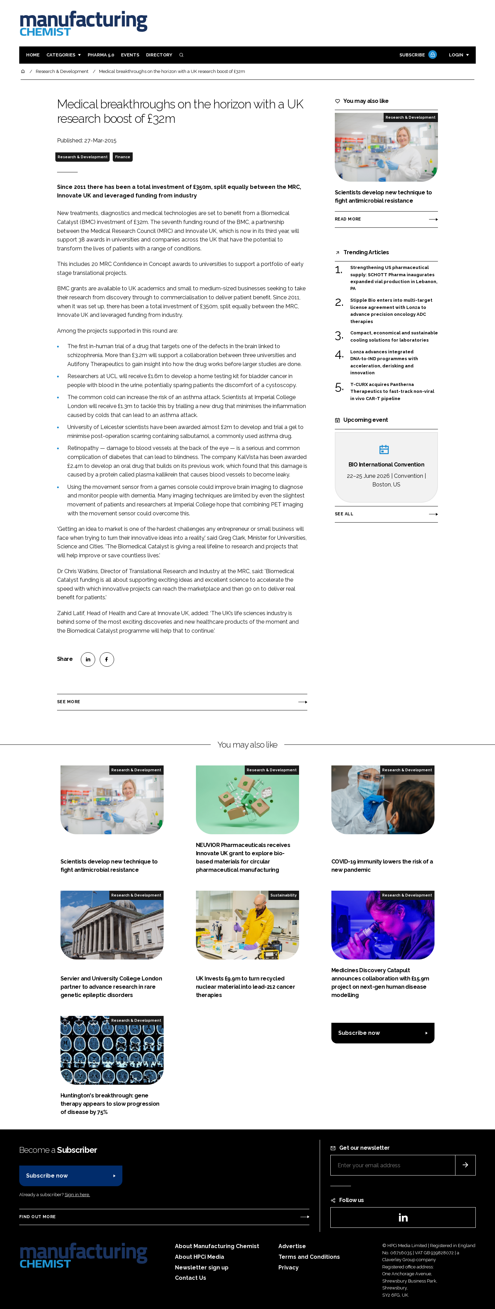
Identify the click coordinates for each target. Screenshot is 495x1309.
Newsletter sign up (202, 1267)
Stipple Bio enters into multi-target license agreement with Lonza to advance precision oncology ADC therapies (391, 311)
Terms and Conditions (309, 1257)
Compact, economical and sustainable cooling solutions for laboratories (394, 337)
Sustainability (284, 895)
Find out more (37, 1216)
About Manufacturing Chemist (217, 1246)
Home (33, 54)
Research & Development (83, 157)
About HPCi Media (199, 1257)
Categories (60, 54)
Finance (122, 157)
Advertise (292, 1246)
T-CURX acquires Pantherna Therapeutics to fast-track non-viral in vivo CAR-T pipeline (392, 391)
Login (456, 54)
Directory (159, 54)
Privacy (288, 1267)
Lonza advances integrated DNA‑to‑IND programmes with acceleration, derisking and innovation (384, 362)
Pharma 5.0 (101, 54)
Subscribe (417, 55)
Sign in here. (77, 1194)
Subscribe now (359, 1033)
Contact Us (190, 1278)
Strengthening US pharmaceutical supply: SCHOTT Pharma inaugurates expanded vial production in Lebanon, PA (393, 278)
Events (130, 54)
